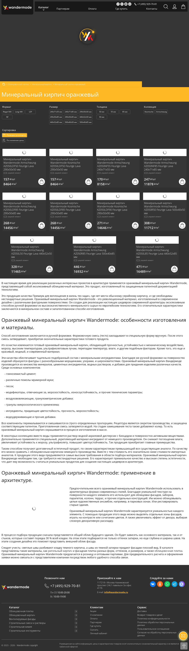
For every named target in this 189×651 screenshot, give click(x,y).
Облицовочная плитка (21, 611)
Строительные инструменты (24, 630)
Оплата (92, 8)
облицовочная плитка (168, 551)
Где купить (121, 8)
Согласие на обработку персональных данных (156, 634)
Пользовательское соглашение (153, 628)
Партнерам (62, 8)
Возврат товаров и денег (150, 615)
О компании (96, 615)
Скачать (94, 629)
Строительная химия (20, 626)
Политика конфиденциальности (153, 618)
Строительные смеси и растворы (27, 623)
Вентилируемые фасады (22, 619)
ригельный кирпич (60, 551)
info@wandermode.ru (116, 592)
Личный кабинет (98, 633)
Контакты (151, 8)
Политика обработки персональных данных (155, 624)
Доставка (142, 611)
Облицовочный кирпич (22, 615)
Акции (93, 611)
